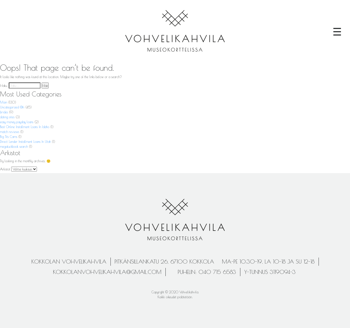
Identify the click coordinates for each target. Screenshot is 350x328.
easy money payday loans (16, 122)
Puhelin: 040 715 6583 (207, 272)
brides (4, 112)
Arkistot (5, 169)
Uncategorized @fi (12, 107)
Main (3, 102)
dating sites (7, 117)
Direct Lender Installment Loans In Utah (25, 141)
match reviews (9, 132)
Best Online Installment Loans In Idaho (24, 127)
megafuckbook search (14, 146)
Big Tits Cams (8, 136)
